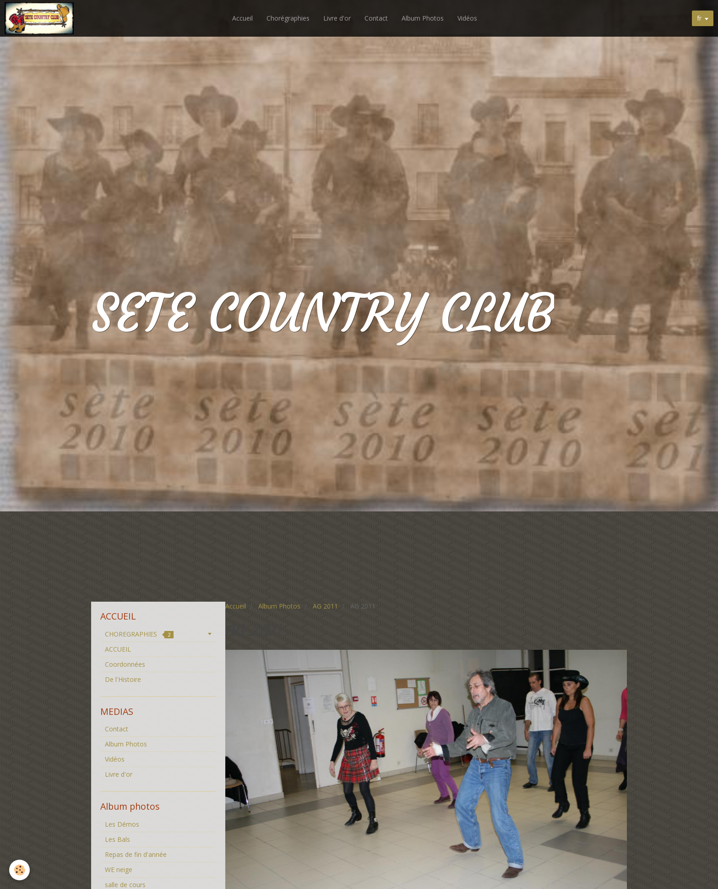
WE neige (118, 869)
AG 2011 (325, 606)
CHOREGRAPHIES (139, 634)
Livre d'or (337, 18)
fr (699, 18)
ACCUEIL (118, 649)
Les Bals (117, 839)
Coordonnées (125, 664)
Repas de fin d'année (136, 854)
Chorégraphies (288, 18)
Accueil (242, 18)
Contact (376, 18)
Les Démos (122, 824)
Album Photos (423, 18)
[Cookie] (19, 870)
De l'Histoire (123, 679)
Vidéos (467, 18)
